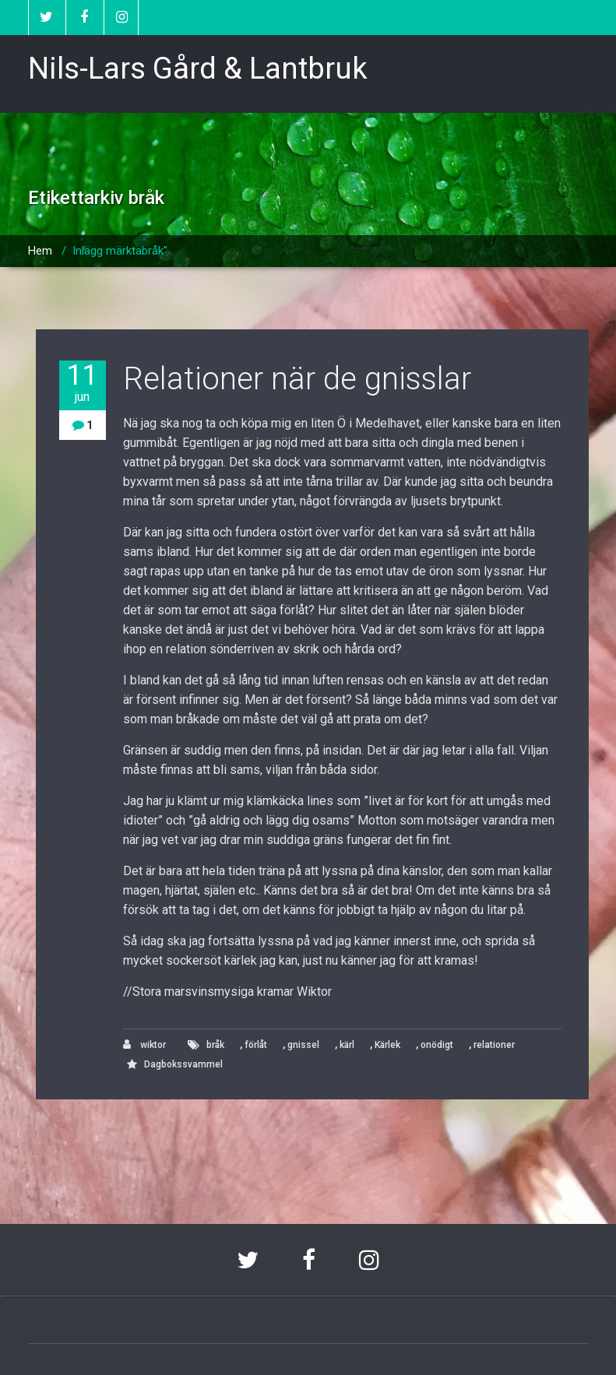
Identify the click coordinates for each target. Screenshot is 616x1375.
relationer (494, 1044)
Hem (40, 251)
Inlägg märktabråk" (119, 251)
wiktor (144, 1044)
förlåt (256, 1044)
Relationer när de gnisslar (297, 378)
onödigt (437, 1044)
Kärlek (387, 1044)
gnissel (303, 1044)
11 (82, 382)
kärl (347, 1044)
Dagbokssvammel (183, 1064)
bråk (215, 1044)
